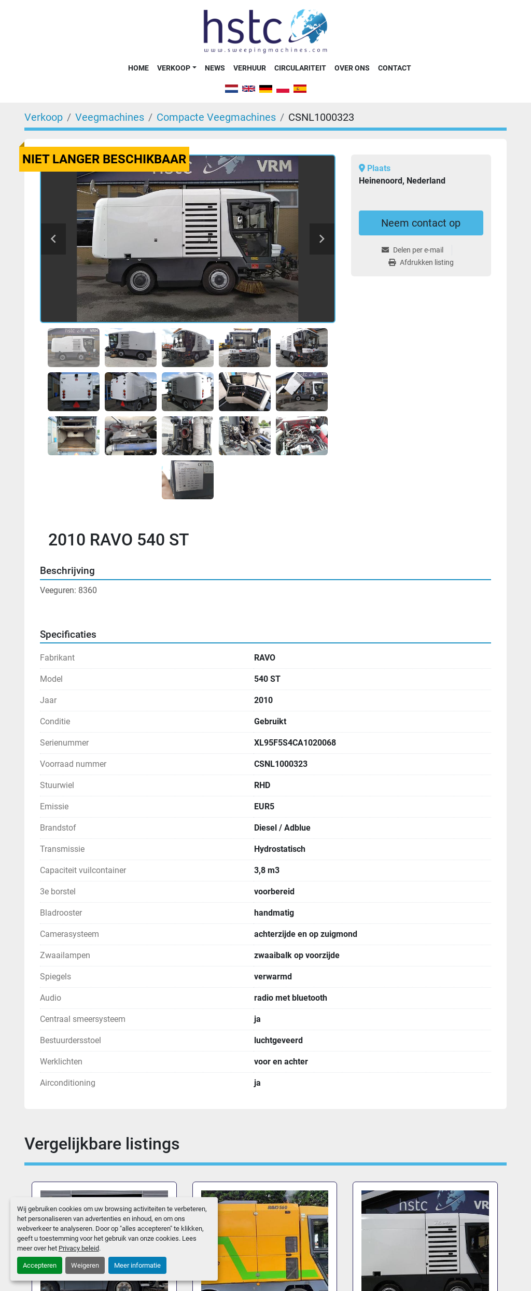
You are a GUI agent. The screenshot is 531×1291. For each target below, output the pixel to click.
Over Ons (352, 68)
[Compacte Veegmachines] (216, 117)
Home (138, 68)
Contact (394, 68)
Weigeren (85, 1265)
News (215, 68)
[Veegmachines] (109, 117)
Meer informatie (137, 1265)
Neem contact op (420, 223)
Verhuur (249, 68)
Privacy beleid (79, 1248)
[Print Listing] (421, 263)
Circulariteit (300, 68)
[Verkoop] (43, 117)
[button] (176, 68)
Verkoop (173, 68)
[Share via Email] (416, 250)
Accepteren (40, 1265)
